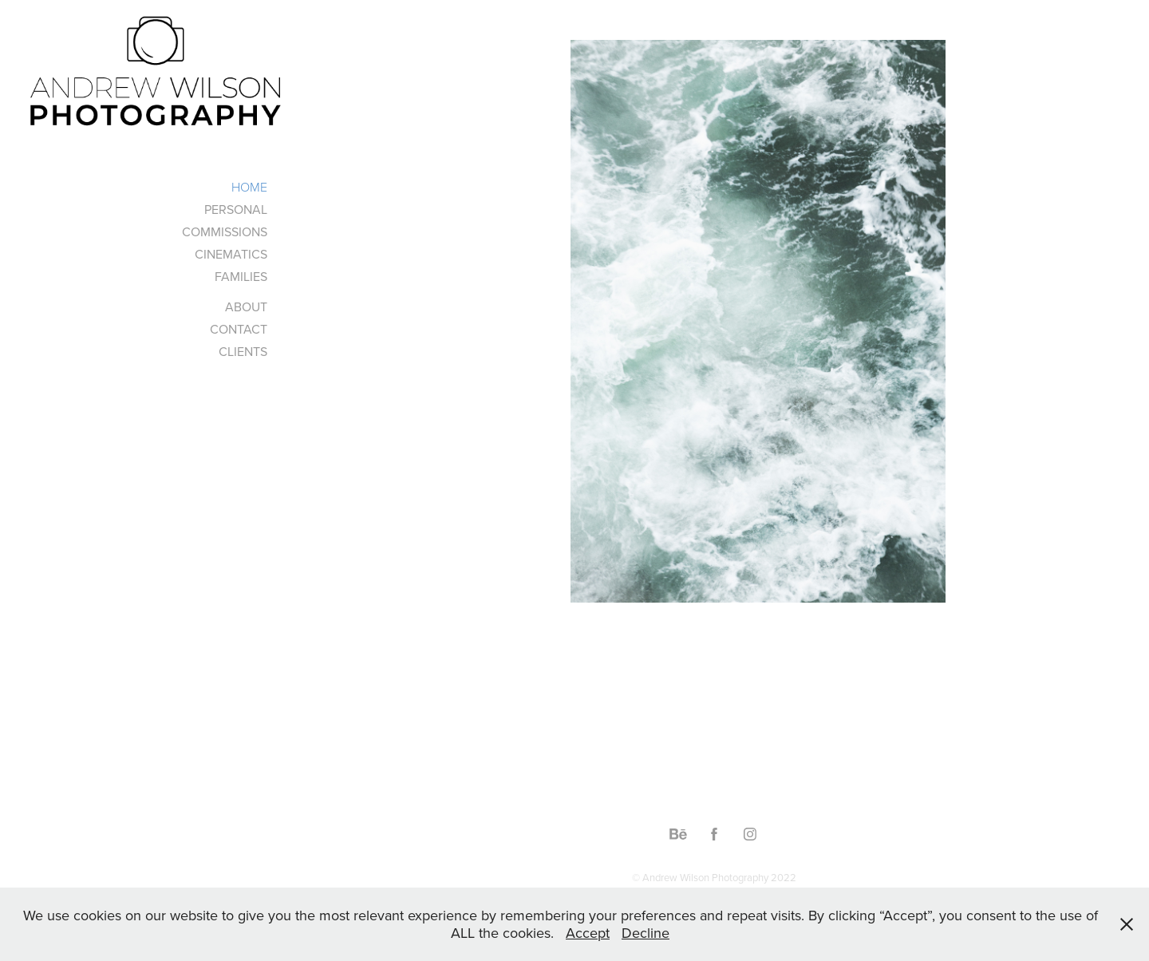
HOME (249, 187)
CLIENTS (243, 351)
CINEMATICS (231, 254)
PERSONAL (235, 209)
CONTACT (238, 329)
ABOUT (246, 306)
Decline (645, 933)
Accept (588, 933)
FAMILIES (241, 276)
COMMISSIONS (224, 231)
